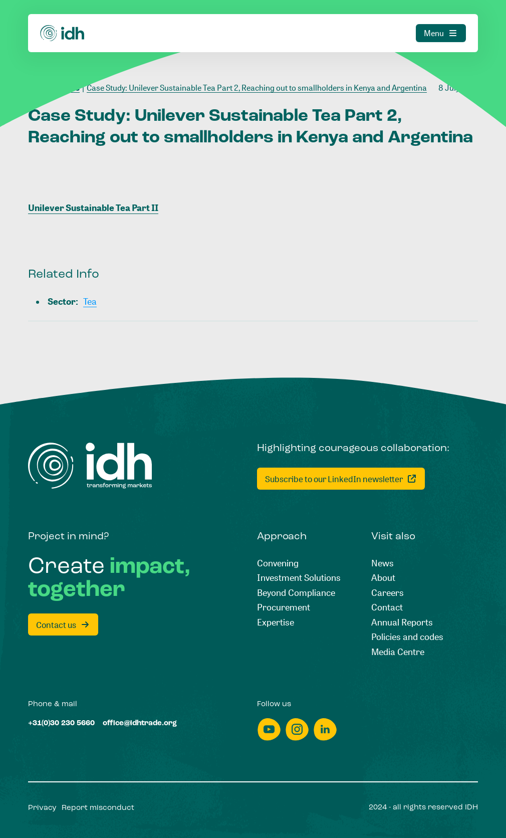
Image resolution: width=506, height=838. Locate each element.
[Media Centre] (397, 652)
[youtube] (269, 729)
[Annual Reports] (402, 622)
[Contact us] (63, 624)
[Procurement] (283, 607)
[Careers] (387, 592)
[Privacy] (42, 808)
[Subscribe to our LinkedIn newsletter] (341, 479)
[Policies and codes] (407, 637)
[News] (382, 563)
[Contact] (387, 607)
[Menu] (441, 19)
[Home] (62, 19)
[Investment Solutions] (299, 577)
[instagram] (297, 729)
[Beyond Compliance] (296, 592)
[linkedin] (325, 729)
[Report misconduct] (98, 808)
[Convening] (278, 563)
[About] (383, 577)
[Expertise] (275, 622)
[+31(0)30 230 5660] (61, 723)
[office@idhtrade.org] (140, 723)
